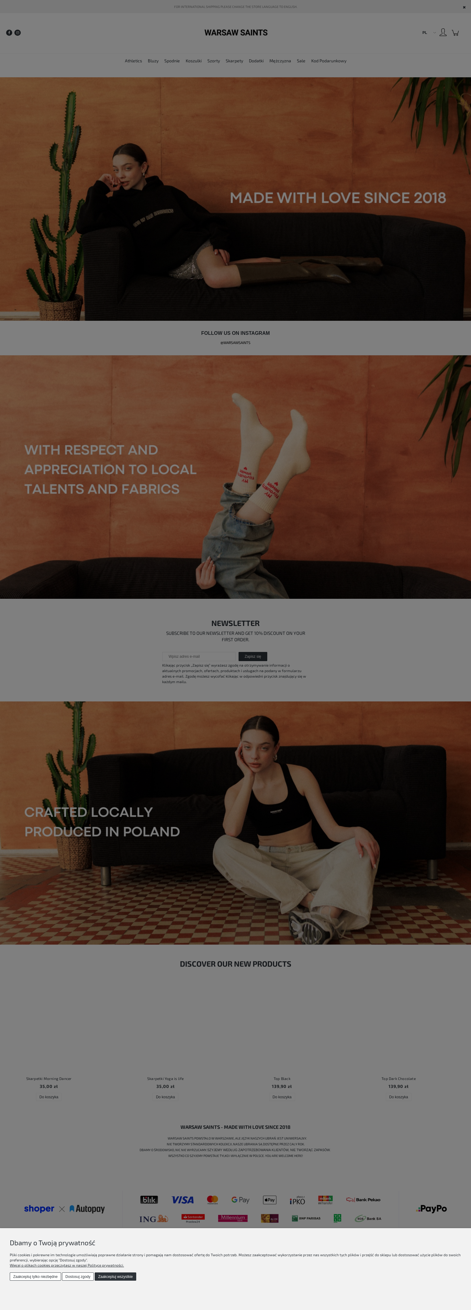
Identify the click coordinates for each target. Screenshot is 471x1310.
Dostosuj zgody (77, 1277)
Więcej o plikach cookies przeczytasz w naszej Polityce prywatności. (67, 1265)
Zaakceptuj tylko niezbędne (35, 1277)
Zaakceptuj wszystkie (115, 1277)
